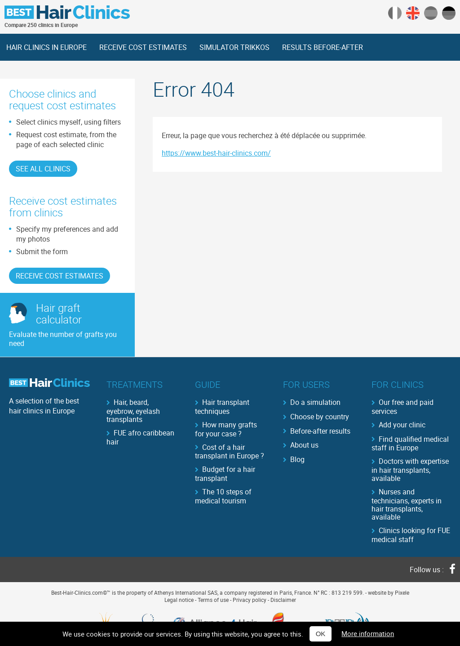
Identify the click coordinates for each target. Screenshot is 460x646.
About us (304, 445)
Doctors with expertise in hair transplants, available (410, 469)
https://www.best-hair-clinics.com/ (216, 153)
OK (321, 633)
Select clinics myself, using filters (68, 122)
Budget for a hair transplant (225, 473)
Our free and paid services (402, 406)
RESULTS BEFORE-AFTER (322, 47)
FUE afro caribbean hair (140, 437)
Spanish (431, 13)
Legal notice (179, 599)
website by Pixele (388, 592)
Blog (297, 459)
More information (367, 633)
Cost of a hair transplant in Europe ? (229, 451)
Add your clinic (402, 425)
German (449, 13)
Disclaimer (283, 599)
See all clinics (43, 169)
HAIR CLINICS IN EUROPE (46, 47)
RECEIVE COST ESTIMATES (143, 47)
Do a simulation (315, 402)
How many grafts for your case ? (226, 429)
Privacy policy (249, 599)
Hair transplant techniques (222, 406)
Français (395, 13)
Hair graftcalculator (59, 313)
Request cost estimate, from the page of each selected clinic (66, 139)
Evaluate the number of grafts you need (63, 338)
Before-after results (320, 431)
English (413, 13)
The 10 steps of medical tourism (223, 496)
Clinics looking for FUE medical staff (411, 534)
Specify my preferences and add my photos (67, 234)
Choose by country (319, 417)
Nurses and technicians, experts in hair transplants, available (407, 504)
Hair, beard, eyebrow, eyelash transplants (133, 410)
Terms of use (213, 599)
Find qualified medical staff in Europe (410, 443)
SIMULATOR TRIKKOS (234, 47)
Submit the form (42, 251)
